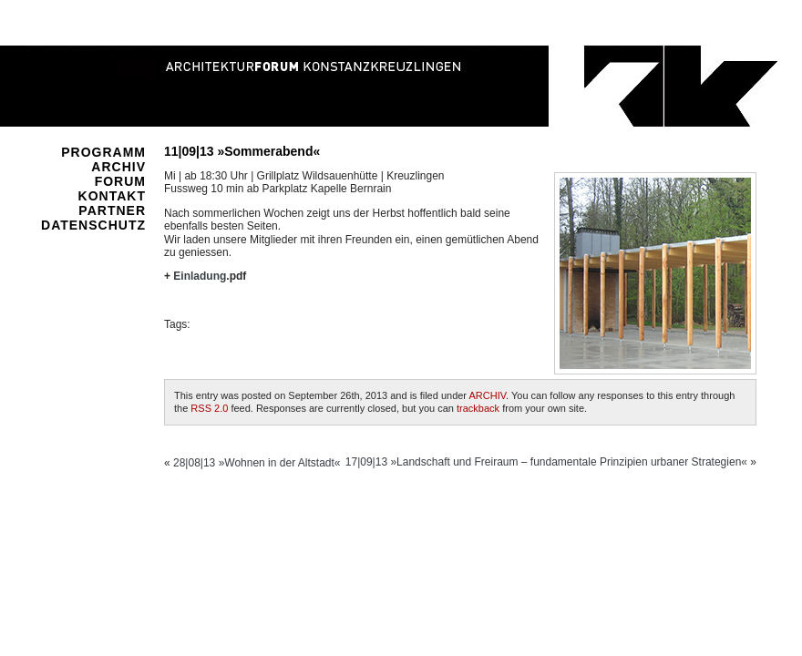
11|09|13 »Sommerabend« (242, 151)
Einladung (199, 276)
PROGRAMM (103, 152)
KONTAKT (112, 196)
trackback (478, 408)
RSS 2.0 (209, 408)
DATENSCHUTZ (93, 225)
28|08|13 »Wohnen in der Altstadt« (256, 462)
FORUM (120, 181)
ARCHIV (118, 166)
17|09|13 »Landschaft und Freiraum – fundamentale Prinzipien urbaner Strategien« (546, 462)
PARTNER (112, 210)
